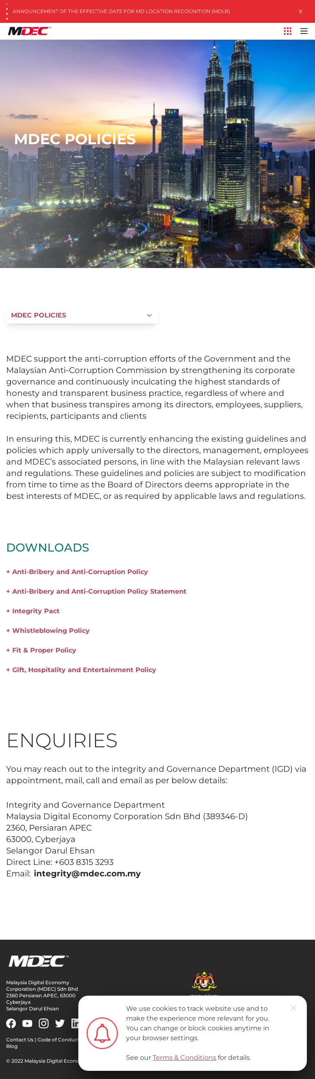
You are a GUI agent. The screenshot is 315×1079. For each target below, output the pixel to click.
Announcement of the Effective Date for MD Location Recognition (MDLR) (121, 11)
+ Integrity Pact (33, 611)
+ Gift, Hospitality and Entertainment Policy (81, 670)
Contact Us (19, 1040)
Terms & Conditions (184, 1057)
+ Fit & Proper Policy (41, 650)
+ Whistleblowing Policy (48, 630)
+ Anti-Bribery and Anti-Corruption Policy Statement (96, 591)
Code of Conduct (59, 1040)
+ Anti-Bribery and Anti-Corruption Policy (77, 572)
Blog (12, 1046)
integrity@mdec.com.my (87, 873)
